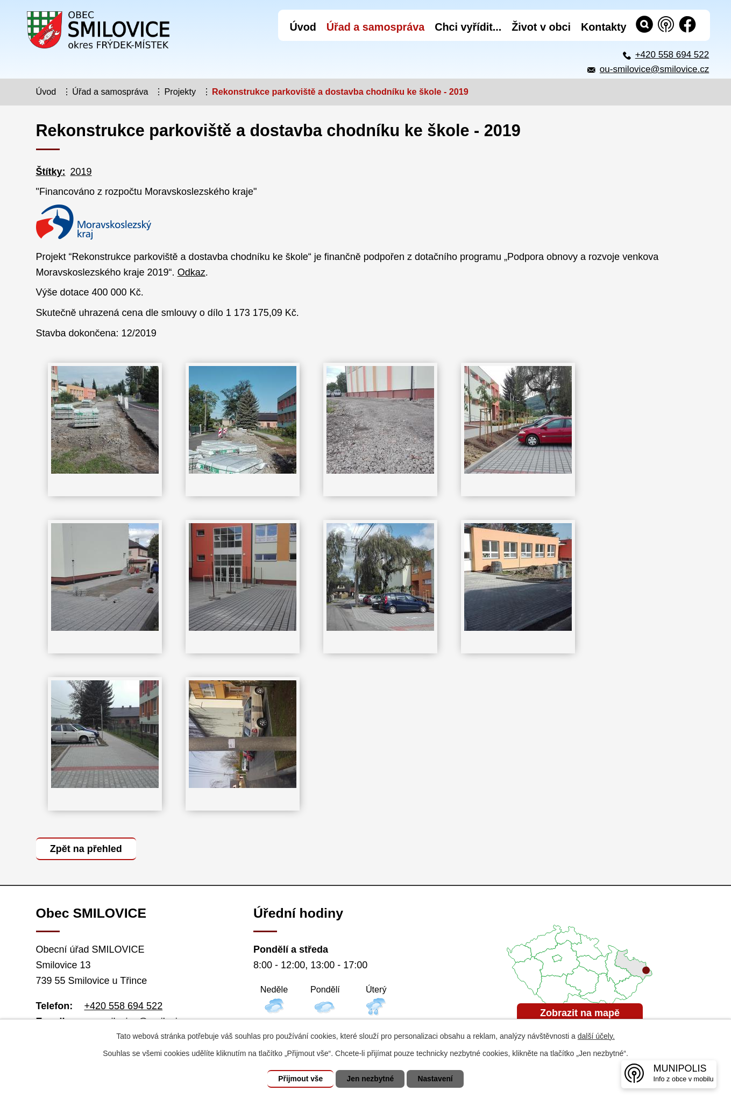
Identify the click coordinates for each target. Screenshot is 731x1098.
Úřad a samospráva (110, 91)
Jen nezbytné (370, 1078)
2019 (81, 171)
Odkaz (191, 272)
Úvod (46, 91)
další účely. (596, 1036)
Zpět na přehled (87, 848)
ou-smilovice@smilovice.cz (654, 69)
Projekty (180, 91)
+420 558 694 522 (672, 55)
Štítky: (51, 171)
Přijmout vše (299, 1078)
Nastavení (437, 1078)
